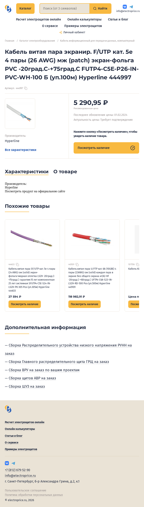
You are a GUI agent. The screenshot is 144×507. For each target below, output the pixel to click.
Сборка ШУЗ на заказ (27, 386)
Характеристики (27, 171)
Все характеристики (20, 150)
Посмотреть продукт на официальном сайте (35, 191)
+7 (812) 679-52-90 (17, 470)
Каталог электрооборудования (37, 40)
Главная (9, 40)
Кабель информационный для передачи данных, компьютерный (97, 40)
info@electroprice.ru (128, 11)
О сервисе (50, 26)
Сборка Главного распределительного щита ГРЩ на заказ (59, 362)
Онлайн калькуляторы (84, 19)
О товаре (65, 171)
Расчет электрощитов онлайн (38, 19)
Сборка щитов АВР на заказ (32, 378)
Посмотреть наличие (106, 147)
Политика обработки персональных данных (34, 495)
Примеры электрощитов (83, 26)
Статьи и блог (118, 19)
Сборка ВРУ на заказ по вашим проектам (44, 370)
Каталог (25, 8)
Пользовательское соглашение (25, 490)
